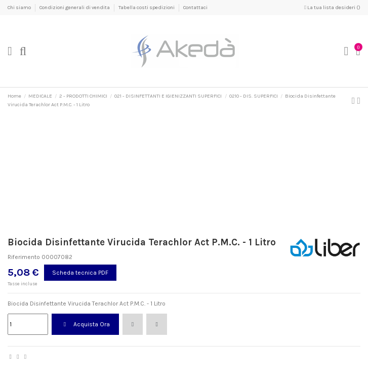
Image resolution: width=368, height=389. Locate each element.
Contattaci (195, 8)
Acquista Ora (85, 324)
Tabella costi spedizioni (147, 8)
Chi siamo (20, 8)
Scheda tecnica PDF (80, 272)
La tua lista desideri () (332, 8)
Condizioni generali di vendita (75, 8)
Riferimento (24, 257)
